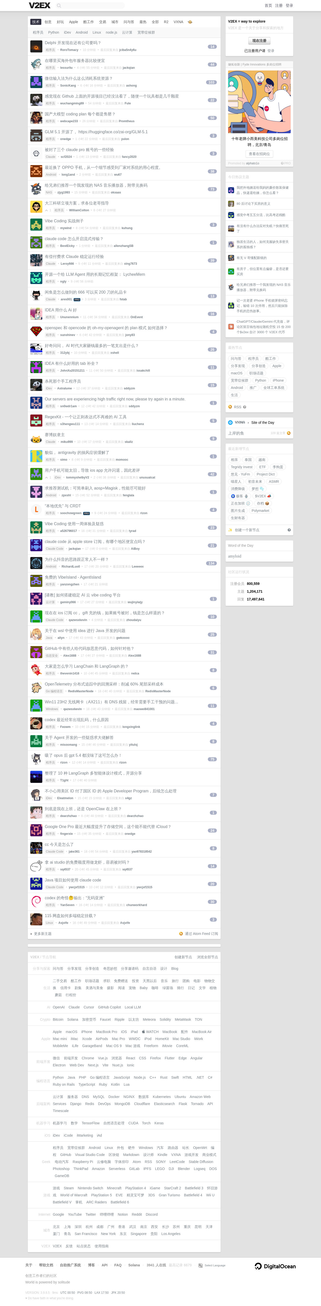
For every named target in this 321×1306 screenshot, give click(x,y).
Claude (50, 157)
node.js (111, 32)
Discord (151, 1214)
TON (198, 1019)
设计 (163, 969)
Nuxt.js (117, 1065)
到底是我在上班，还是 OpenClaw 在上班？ (83, 809)
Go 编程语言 (54, 691)
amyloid (234, 556)
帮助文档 (46, 1265)
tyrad (132, 531)
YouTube (75, 1214)
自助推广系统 (70, 1265)
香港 (121, 1227)
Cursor (89, 1007)
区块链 (114, 1155)
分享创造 (259, 366)
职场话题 (256, 373)
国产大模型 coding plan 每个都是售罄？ (80, 114)
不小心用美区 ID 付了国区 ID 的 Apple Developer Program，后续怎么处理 (111, 791)
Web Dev (77, 1065)
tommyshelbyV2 (77, 477)
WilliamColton (79, 210)
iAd (99, 1135)
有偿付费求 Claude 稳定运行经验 (74, 256)
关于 (28, 1265)
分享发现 (238, 366)
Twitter (91, 1214)
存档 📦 (263, 503)
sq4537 (65, 869)
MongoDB (122, 1104)
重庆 (187, 1227)
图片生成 (238, 511)
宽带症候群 (239, 380)
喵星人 (236, 481)
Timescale (61, 1111)
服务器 (72, 1097)
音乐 (164, 981)
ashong (131, 85)
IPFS (147, 1169)
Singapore (138, 1234)
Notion (123, 1214)
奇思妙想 (110, 969)
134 (211, 563)
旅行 (175, 981)
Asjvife (63, 923)
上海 (67, 1227)
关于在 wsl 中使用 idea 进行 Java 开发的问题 (85, 631)
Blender (184, 1169)
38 (212, 171)
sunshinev (67, 335)
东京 (123, 1234)
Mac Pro (118, 1039)
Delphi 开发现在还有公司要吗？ (73, 43)
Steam (69, 1188)
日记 (191, 988)
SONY (161, 1162)
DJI (171, 1169)
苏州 (176, 1227)
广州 (110, 1227)
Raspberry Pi (83, 1162)
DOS (213, 1169)
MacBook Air (202, 1032)
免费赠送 (121, 981)
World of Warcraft (73, 1195)
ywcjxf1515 (77, 887)
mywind (66, 228)
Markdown (131, 1155)
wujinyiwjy (135, 602)
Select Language (212, 1265)
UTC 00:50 (67, 1292)
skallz (129, 442)
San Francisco (86, 1234)
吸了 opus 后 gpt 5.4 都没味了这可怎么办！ (83, 755)
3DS (151, 1195)
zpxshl (66, 495)
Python (260, 380)
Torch (146, 1123)
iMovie (167, 1046)
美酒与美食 (94, 988)
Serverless (117, 1169)
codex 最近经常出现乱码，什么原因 (77, 720)
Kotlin (115, 1084)
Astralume (64, 388)
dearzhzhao (68, 816)
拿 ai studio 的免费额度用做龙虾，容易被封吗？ (87, 862)
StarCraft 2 (172, 1188)
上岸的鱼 (236, 433)
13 (212, 296)
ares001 (66, 299)
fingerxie (66, 834)
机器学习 (60, 1123)
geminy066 (68, 602)
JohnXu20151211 (72, 370)
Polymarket (260, 511)
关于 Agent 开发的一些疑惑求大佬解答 (79, 737)
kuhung (127, 228)
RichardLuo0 (71, 566)
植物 (213, 988)
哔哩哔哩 (107, 1214)
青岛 (67, 1234)
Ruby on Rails (64, 1084)
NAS (49, 192)
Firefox (155, 1058)
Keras (159, 1123)
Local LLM (133, 1007)
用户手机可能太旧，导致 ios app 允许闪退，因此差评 (92, 470)
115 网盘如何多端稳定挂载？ (71, 916)
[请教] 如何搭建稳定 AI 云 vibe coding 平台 (83, 595)
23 (212, 528)
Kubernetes (162, 1097)
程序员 (253, 359)
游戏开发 (192, 1155)
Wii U (210, 1195)
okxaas (116, 192)
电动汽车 (62, 1162)
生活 (234, 395)
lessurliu (66, 68)
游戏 (56, 1188)
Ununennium (69, 317)
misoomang (68, 744)
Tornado (197, 1104)
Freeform (151, 1046)
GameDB (62, 1176)
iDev (67, 32)
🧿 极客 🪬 (239, 496)
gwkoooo (122, 638)
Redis (89, 1104)
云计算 (127, 32)
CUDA (133, 1123)
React (130, 1058)
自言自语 (149, 969)
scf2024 (66, 157)
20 (212, 884)
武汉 (132, 1227)
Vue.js (102, 1058)
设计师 (148, 1155)
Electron (59, 1065)
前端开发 (71, 1058)
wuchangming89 (72, 103)
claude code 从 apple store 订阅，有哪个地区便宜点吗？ (95, 541)
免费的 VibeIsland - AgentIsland (73, 577)
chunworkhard (136, 905)
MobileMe (60, 1046)
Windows (52, 709)
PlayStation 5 (101, 1195)
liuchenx (138, 424)
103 (211, 82)
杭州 (89, 1227)
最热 (142, 22)
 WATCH (150, 1032)
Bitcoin (58, 1019)
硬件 (131, 1148)
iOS (124, 1032)
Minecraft (114, 1188)
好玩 (60, 22)
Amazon (98, 1169)
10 (212, 617)
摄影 (110, 988)
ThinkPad (80, 1169)
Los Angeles (170, 1234)
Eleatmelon (65, 798)
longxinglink (131, 727)
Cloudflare (142, 1104)
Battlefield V (62, 1202)
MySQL (98, 1097)
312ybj (65, 353)
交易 (102, 22)
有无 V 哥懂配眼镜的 (252, 258)
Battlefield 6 (120, 1202)
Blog (174, 969)
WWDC (134, 1039)
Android (237, 388)
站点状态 (84, 1246)
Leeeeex (137, 566)
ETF (262, 467)
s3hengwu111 (70, 424)
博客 (91, 1265)
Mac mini (60, 1039)
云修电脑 (104, 1162)
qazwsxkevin (78, 620)
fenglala (128, 495)
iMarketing (85, 1135)
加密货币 (89, 1019)
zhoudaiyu (133, 620)
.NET (200, 1077)
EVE (119, 1195)
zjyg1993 (63, 192)
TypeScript (86, 1084)
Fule (128, 103)
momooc (122, 459)
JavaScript (122, 1077)
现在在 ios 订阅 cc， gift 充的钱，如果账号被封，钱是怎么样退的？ (105, 613)
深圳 (78, 1227)
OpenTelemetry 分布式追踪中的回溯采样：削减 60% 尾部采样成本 (104, 684)
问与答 (236, 359)
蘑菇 (58, 995)
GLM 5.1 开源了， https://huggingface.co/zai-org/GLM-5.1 (96, 132)
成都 (99, 1227)
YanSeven (67, 905)
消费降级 (238, 489)
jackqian (129, 68)
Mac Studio (181, 1039)
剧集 (78, 988)
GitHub (65, 1155)
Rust (164, 1077)
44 (212, 64)
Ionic (130, 1065)
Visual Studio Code (90, 1155)
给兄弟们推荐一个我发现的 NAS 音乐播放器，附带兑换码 (96, 185)
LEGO (160, 1169)
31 (212, 652)
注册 (279, 5)
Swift (175, 1077)
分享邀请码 (129, 969)
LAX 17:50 (102, 1292)
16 (212, 314)
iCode (68, 1135)
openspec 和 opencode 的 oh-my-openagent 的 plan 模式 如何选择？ (106, 328)
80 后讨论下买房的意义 (253, 203)
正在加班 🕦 (240, 503)
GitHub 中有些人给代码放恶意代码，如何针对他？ (89, 648)
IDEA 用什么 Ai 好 (61, 310)
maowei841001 (144, 709)
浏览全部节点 (207, 957)
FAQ (118, 1265)
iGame (155, 1188)
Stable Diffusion (201, 1162)
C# (210, 1077)
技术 (35, 22)
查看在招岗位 (259, 154)
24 (212, 831)
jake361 (74, 851)
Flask (183, 1104)
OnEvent (136, 317)
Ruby (103, 1084)
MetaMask (183, 1019)
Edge (183, 1058)
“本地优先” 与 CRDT (63, 506)
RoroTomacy (69, 50)
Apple (276, 366)
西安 (154, 1227)
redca (135, 673)
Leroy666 (67, 263)
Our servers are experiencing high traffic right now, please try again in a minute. (115, 399)
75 (212, 759)
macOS (237, 373)
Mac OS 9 (113, 1046)
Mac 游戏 (132, 1046)
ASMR (274, 481)
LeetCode (177, 1162)
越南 (261, 460)
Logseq (199, 1169)
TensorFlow (91, 1123)
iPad (134, 1032)
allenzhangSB (123, 246)
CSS (142, 1058)
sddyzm (129, 388)
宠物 (132, 988)
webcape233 (69, 121)
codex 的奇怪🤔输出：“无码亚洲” (74, 898)
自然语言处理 (113, 1123)
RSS (237, 407)
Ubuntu (180, 1097)
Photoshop (61, 1169)
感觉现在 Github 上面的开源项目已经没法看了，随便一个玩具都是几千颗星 (112, 96)
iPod (147, 1039)
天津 (209, 1227)
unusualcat (147, 477)
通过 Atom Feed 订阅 (201, 934)
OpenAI (59, 1007)
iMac (74, 1039)
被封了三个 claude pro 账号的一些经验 (79, 150)
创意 (48, 22)
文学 (202, 988)
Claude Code (54, 549)
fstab (123, 299)
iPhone (278, 380)
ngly (63, 281)
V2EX (57, 1246)
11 (212, 367)
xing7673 (130, 263)
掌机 (78, 1202)
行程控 (71, 995)
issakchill (143, 370)
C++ (153, 1077)
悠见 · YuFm (240, 474)
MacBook (170, 1032)
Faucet (105, 1019)
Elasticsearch (164, 1104)
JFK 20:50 (118, 1292)
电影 (197, 981)
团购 (186, 981)
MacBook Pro (106, 1032)
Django (75, 1104)
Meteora (149, 1019)
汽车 (160, 1148)
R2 (166, 22)
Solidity (165, 1019)
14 (212, 47)
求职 (106, 981)
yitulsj (133, 744)
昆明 (198, 1227)
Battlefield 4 (193, 1195)
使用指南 (102, 1246)
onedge (65, 139)
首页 (268, 5)
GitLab (134, 1169)
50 (212, 118)
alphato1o (252, 163)
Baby (144, 988)
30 (212, 902)
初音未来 (255, 481)
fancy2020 (129, 157)
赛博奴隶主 (55, 435)
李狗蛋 (278, 467)
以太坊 (133, 1019)
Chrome (88, 1058)
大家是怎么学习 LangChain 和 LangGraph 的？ (87, 666)
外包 (120, 1148)
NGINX (128, 1097)
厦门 (56, 1234)
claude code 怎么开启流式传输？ (74, 239)
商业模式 (209, 1155)
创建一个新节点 (247, 530)
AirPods (102, 1039)
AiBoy (135, 549)
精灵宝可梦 (135, 1195)
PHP (82, 1077)
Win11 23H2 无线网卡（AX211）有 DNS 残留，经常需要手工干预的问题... (111, 702)
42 (212, 474)
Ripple (120, 1019)
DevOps (104, 1104)
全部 (155, 22)
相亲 (234, 460)
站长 (185, 1148)
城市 (114, 22)
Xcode (87, 1039)
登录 (289, 5)
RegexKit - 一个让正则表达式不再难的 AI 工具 (86, 417)
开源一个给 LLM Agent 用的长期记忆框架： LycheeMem (95, 274)
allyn (61, 638)
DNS (85, 1097)
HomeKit (162, 1039)
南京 (143, 1227)
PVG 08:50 (84, 1292)
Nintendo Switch (90, 1188)
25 (212, 635)
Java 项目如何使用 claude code (73, 880)
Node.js (139, 1077)
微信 (56, 1058)
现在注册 (259, 41)
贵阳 (153, 1234)
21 (212, 545)
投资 (135, 981)
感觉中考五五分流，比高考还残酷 (261, 215)
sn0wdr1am (68, 406)
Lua (126, 1084)
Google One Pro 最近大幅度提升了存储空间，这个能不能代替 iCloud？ (108, 826)
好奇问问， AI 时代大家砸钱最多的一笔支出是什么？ (92, 345)
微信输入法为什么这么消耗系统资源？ (79, 78)
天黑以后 (150, 981)
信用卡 (65, 988)
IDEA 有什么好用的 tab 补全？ (72, 363)
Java (49, 638)
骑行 (180, 988)
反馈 (69, 1246)
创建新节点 (183, 957)
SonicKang (68, 85)
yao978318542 (141, 851)
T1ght (64, 780)
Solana (72, 1019)
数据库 (143, 1097)
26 (212, 350)
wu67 (118, 174)
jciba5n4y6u (127, 50)
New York (108, 1234)
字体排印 (122, 1162)
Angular (197, 1058)
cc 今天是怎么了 (59, 844)
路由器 (173, 1148)
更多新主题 (43, 934)
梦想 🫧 (258, 489)
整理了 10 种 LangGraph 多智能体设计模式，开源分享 (93, 773)
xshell (114, 353)
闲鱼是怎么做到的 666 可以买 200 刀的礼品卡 (86, 292)
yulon (125, 139)
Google (58, 1214)
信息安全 (52, 655)
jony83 (130, 335)
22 (212, 100)
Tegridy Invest (241, 467)
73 (212, 189)
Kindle (162, 1155)
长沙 (165, 1227)
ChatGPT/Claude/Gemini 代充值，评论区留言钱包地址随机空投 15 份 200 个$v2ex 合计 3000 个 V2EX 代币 (264, 327)
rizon (143, 513)
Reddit (137, 1214)
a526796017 (68, 531)
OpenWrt (200, 1148)
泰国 (248, 460)
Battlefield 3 (194, 1188)
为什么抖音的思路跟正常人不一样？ (77, 559)
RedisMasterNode (80, 691)
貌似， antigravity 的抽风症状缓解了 (77, 452)
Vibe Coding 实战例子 (64, 221)
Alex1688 (69, 655)
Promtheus (126, 121)
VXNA (240, 422)
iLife (75, 1046)
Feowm (65, 727)
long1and (68, 174)
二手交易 (60, 981)
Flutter (170, 1058)
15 (212, 385)
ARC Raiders (96, 1202)
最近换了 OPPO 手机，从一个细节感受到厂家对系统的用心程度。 (104, 167)
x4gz (128, 798)
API (210, 1104)
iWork (198, 1039)
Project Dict (266, 474)
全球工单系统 (273, 388)
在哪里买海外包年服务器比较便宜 (75, 60)
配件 (184, 1032)
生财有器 (238, 518)
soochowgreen (71, 513)
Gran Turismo (169, 1195)
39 (212, 260)
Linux (97, 32)
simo (63, 459)
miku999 (67, 442)
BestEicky (67, 246)
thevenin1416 (69, 673)
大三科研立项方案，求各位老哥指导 (77, 203)
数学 (74, 1123)
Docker (113, 1097)
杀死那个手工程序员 (63, 381)
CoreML (182, 1046)
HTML (187, 1077)
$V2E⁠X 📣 (263, 496)
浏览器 (116, 1058)
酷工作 (270, 359)
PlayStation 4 (135, 1188)
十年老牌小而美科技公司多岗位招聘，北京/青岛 (259, 141)
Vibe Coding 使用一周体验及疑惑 (74, 524)
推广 (253, 388)
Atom (137, 1162)
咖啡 (154, 988)
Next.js (93, 1065)
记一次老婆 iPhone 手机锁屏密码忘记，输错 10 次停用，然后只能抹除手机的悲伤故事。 (262, 306)
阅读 (121, 988)
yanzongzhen (69, 584)
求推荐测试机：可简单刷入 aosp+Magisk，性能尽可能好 (95, 488)
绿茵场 (168, 988)
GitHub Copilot (109, 1007)
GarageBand (92, 1046)
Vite (105, 1065)
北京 (56, 1227)
